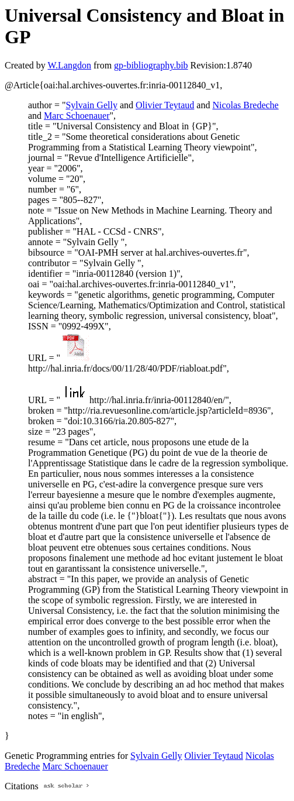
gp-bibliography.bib (151, 65)
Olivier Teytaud (165, 105)
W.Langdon (69, 65)
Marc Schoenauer (76, 116)
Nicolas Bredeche (245, 105)
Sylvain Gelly (91, 105)
